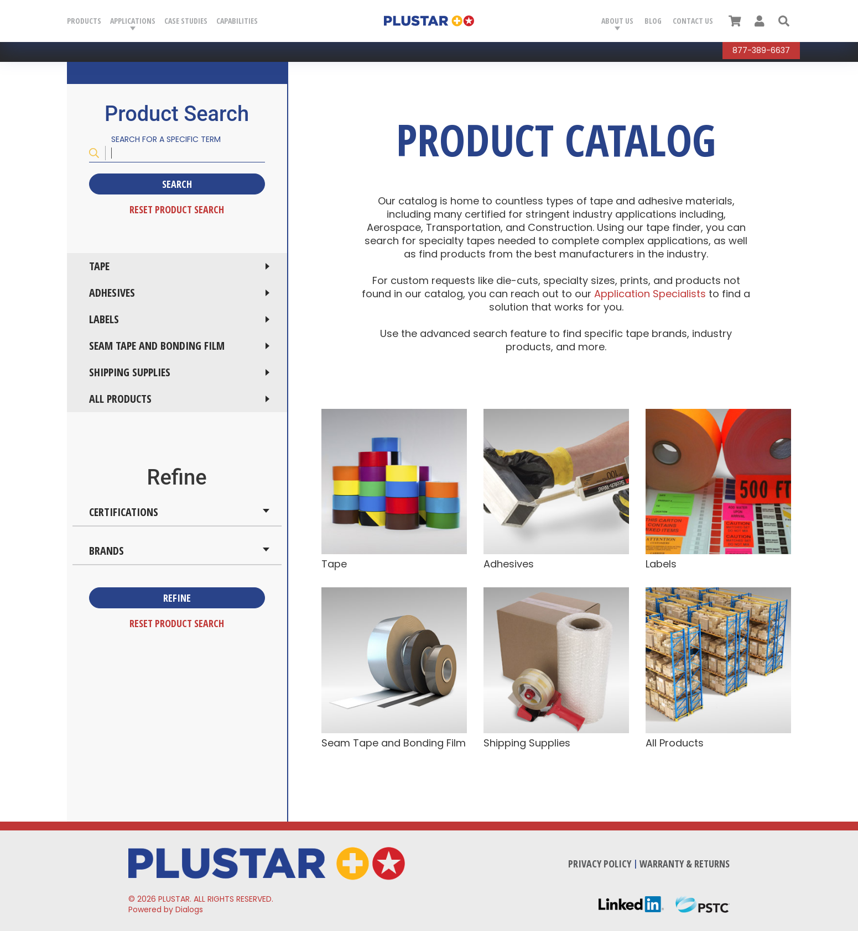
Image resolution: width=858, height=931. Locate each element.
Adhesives (112, 292)
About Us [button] (617, 20)
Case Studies (185, 20)
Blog (653, 20)
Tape (99, 266)
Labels (104, 319)
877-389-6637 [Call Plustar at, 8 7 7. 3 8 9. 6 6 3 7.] (761, 50)
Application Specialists (651, 294)
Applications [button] (132, 20)
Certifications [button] (123, 511)
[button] (784, 21)
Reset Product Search (176, 209)
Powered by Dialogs (165, 909)
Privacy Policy (599, 863)
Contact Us (693, 20)
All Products (120, 398)
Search (177, 184)
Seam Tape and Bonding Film (157, 345)
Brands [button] (106, 550)
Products (84, 20)
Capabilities (237, 20)
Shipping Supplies (129, 372)
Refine (177, 597)
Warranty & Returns (684, 863)
